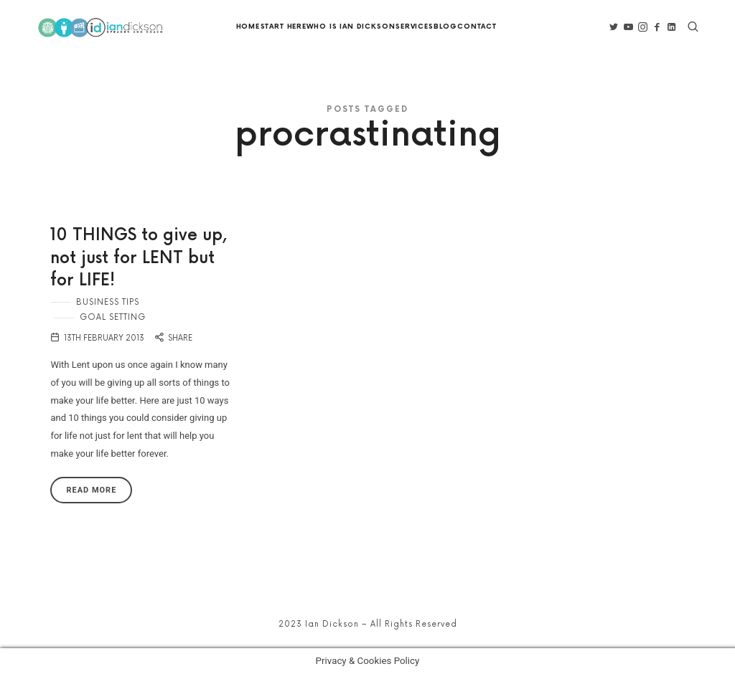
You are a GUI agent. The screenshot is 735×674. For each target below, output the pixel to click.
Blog (445, 27)
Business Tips (107, 302)
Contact (477, 27)
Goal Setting (113, 317)
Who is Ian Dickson (350, 27)
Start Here (283, 27)
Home (248, 27)
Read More (91, 490)
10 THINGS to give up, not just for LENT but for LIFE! (138, 258)
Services (414, 27)
